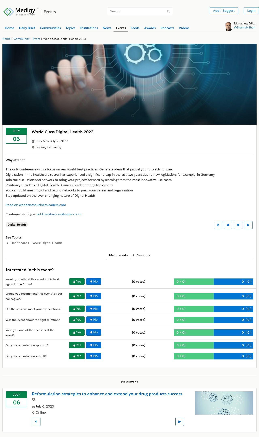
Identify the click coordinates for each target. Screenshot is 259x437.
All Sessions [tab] (141, 255)
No (94, 281)
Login (251, 10)
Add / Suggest (224, 10)
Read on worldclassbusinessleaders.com (36, 205)
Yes (77, 281)
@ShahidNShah (244, 27)
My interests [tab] (118, 255)
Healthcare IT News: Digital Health (36, 243)
